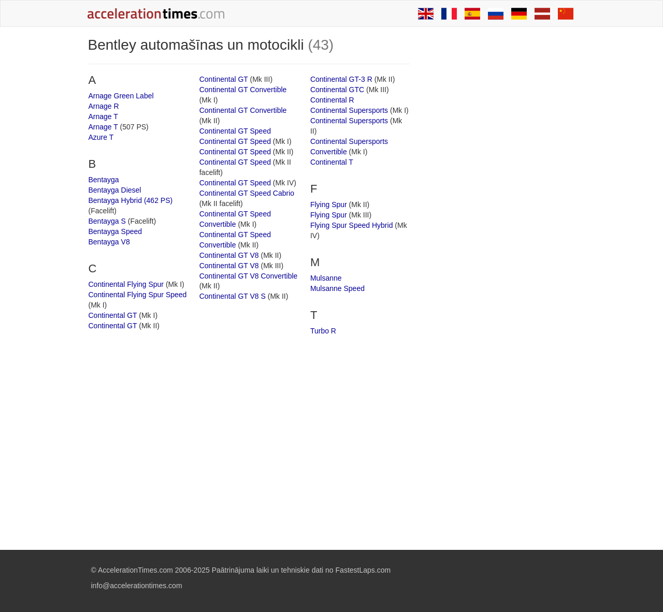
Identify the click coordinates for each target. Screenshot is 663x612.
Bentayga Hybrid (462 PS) (131, 200)
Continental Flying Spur (126, 284)
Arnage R (104, 106)
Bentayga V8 (109, 242)
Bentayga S (107, 221)
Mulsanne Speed (337, 288)
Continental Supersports (349, 110)
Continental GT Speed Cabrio (246, 193)
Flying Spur (328, 204)
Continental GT (113, 315)
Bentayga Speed (115, 231)
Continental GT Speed (235, 131)
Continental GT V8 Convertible (248, 276)
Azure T (101, 137)
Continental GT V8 (229, 255)
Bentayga (104, 180)
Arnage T (103, 116)
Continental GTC (337, 89)
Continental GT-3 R (341, 79)
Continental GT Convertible (243, 89)
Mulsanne (326, 278)
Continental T (331, 162)
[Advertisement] (498, 192)
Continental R (332, 100)
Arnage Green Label (121, 96)
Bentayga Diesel (115, 190)
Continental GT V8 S (232, 296)
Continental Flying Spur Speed (138, 294)
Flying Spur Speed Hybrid (351, 225)
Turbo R (323, 331)
